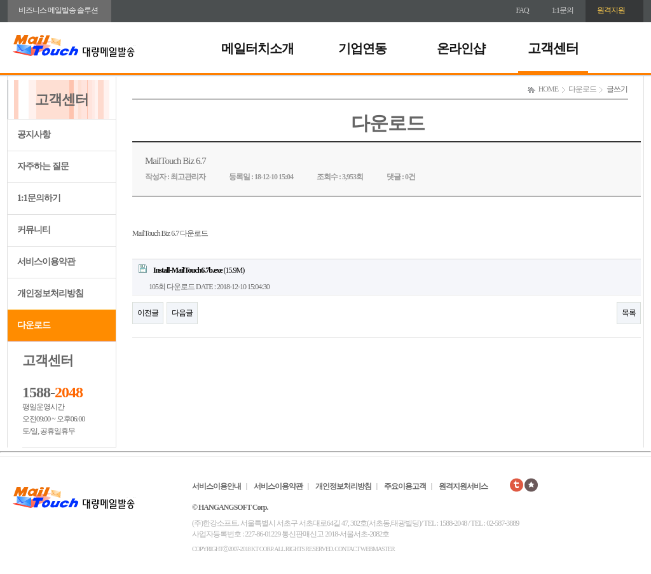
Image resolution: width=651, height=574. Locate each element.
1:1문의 (562, 10)
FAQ (522, 10)
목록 (629, 312)
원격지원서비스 (463, 486)
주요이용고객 (405, 486)
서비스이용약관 (46, 261)
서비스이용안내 (216, 486)
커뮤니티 (33, 230)
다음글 (182, 312)
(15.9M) (191, 269)
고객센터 (553, 48)
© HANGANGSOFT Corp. (230, 507)
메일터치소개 (257, 48)
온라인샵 (461, 48)
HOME (548, 89)
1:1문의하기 (38, 198)
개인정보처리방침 (50, 293)
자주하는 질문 (43, 166)
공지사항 (33, 134)
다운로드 (33, 325)
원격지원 (611, 10)
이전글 (147, 312)
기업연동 (362, 48)
